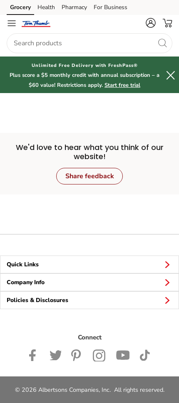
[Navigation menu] (11, 23)
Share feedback (89, 176)
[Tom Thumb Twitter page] (55, 354)
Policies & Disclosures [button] (89, 300)
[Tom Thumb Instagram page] (99, 354)
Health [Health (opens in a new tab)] (46, 7)
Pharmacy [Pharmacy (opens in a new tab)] (74, 7)
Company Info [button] (89, 282)
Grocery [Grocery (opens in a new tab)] (20, 7)
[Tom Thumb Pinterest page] (77, 354)
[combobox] (89, 43)
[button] (150, 22)
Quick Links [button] (89, 264)
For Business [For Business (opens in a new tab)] (110, 7)
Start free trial (122, 85)
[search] (162, 43)
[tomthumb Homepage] (36, 23)
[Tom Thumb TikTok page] (144, 354)
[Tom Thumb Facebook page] (34, 354)
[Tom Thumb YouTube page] (123, 354)
